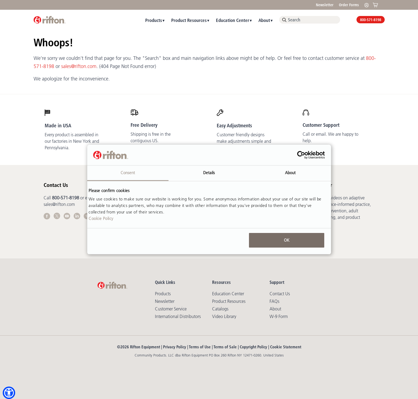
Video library (224, 316)
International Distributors (178, 316)
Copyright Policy (253, 346)
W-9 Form (279, 316)
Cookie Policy (101, 218)
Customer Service (171, 309)
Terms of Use (200, 346)
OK (286, 240)
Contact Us (280, 293)
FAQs (274, 301)
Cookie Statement (285, 346)
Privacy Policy (174, 346)
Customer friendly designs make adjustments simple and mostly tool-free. (244, 141)
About (264, 20)
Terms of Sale (225, 346)
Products (153, 20)
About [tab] (290, 172)
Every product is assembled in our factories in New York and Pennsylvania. (72, 141)
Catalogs (220, 309)
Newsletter (324, 4)
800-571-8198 (370, 19)
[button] (9, 393)
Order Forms (349, 4)
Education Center (232, 20)
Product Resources (189, 20)
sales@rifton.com (78, 66)
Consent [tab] (128, 172)
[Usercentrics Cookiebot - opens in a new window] (301, 155)
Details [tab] (209, 172)
